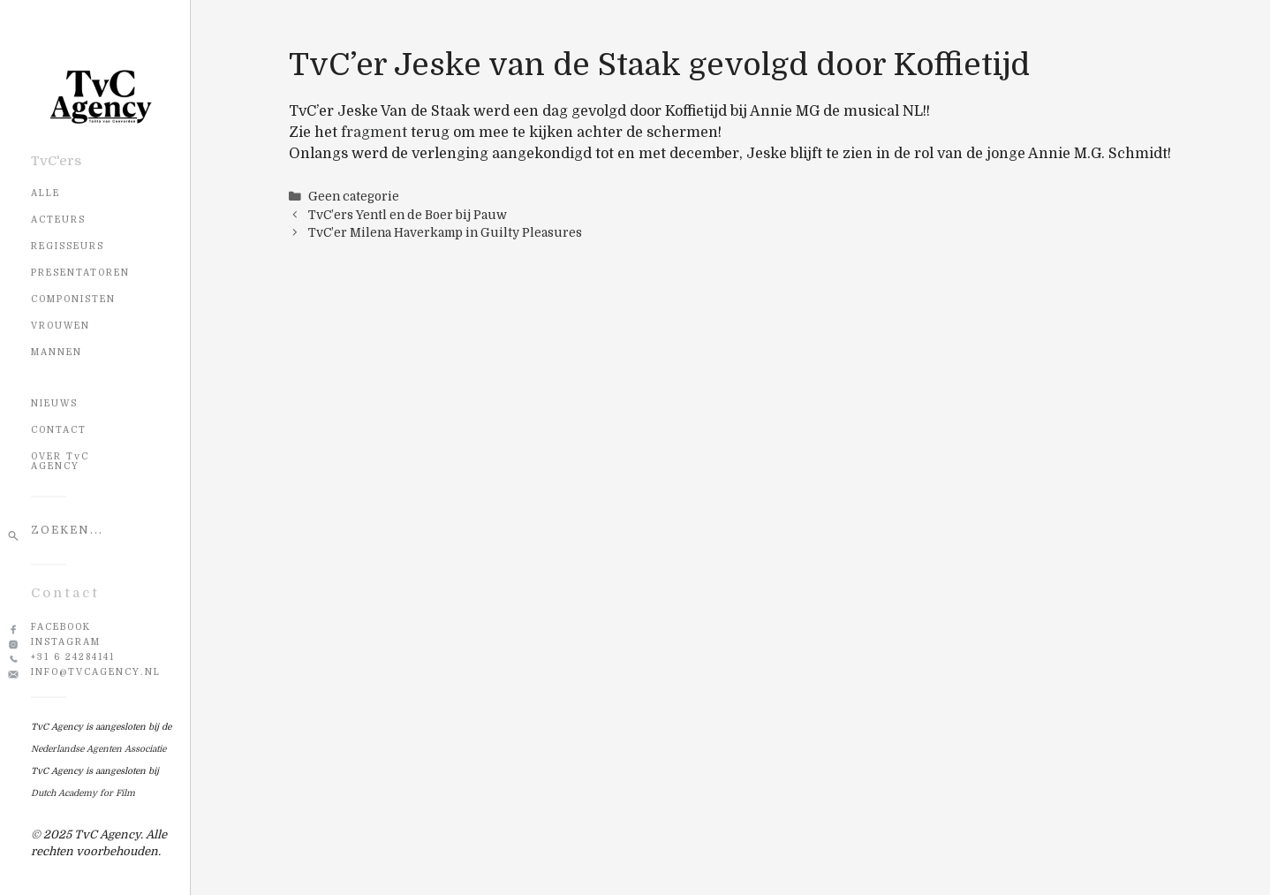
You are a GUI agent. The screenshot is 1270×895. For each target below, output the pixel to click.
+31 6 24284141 (73, 657)
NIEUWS (54, 403)
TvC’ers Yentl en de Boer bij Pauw (407, 215)
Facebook (61, 627)
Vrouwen (60, 325)
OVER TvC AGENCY (60, 461)
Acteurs (58, 219)
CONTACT (59, 430)
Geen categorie (353, 196)
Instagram (66, 642)
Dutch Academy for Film (83, 793)
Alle (45, 193)
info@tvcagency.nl (96, 672)
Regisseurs (67, 246)
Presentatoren (80, 272)
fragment (374, 132)
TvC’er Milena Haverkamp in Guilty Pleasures (445, 232)
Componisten (73, 299)
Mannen (56, 352)
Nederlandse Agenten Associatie (98, 749)
